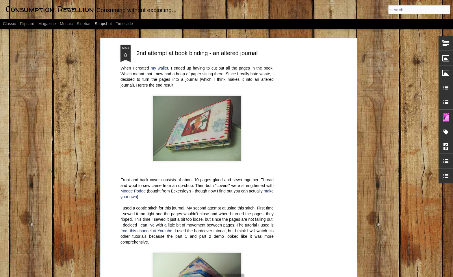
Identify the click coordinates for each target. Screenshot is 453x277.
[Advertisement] (305, 110)
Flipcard (27, 23)
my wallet (159, 42)
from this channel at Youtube (146, 205)
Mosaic (66, 23)
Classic (9, 23)
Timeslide (124, 23)
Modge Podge (133, 165)
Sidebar (84, 23)
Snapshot (103, 23)
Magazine (47, 23)
